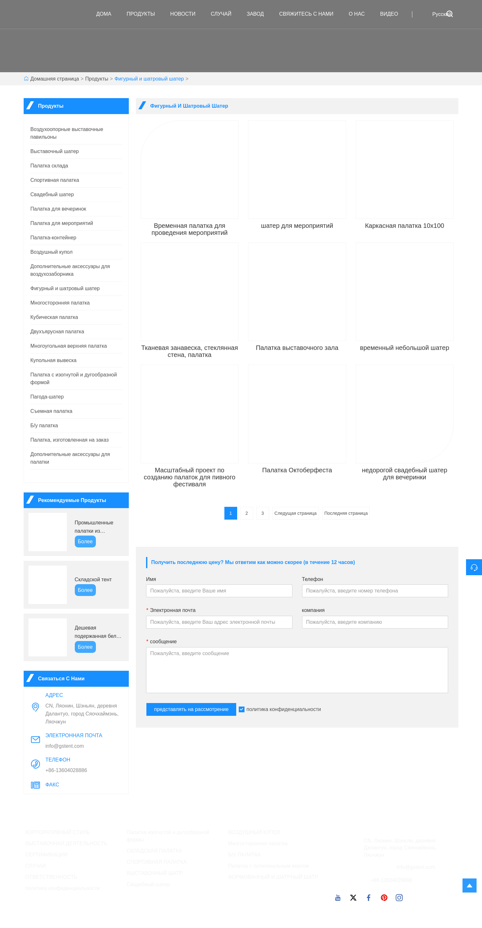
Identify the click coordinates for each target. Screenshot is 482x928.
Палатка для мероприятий (61, 223)
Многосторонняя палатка (60, 302)
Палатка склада (49, 165)
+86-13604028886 (66, 770)
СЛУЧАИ (35, 866)
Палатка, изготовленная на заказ (69, 440)
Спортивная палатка (54, 180)
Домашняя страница (54, 78)
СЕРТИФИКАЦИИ (46, 854)
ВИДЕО (392, 14)
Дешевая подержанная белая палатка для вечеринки (98, 632)
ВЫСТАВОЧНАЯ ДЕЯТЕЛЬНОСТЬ (66, 843)
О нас (360, 14)
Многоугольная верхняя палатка (68, 346)
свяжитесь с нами (309, 14)
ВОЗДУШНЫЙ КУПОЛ (254, 832)
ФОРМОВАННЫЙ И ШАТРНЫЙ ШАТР (273, 877)
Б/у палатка (44, 425)
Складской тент (93, 579)
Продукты (144, 14)
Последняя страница (346, 513)
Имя (151, 579)
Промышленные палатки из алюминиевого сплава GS (94, 527)
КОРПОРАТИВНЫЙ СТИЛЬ (57, 832)
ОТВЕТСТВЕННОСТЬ (51, 877)
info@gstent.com (64, 746)
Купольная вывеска (53, 360)
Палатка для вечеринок (58, 209)
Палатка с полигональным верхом (268, 866)
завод (258, 14)
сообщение (161, 641)
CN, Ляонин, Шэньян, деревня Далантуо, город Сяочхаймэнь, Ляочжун (82, 713)
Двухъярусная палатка (57, 331)
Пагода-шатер (47, 396)
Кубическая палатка (54, 317)
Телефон (312, 579)
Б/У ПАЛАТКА (244, 854)
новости (186, 14)
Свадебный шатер (52, 194)
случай (224, 14)
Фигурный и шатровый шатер (149, 78)
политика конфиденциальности (283, 709)
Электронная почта (171, 610)
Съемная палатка (51, 411)
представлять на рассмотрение (191, 709)
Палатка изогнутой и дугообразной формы (168, 836)
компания (313, 610)
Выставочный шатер (54, 151)
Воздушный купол (51, 252)
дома (107, 14)
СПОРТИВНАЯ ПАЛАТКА (157, 862)
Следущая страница (296, 513)
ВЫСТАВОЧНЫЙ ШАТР (155, 873)
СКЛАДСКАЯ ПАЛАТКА (154, 851)
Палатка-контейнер (53, 237)
